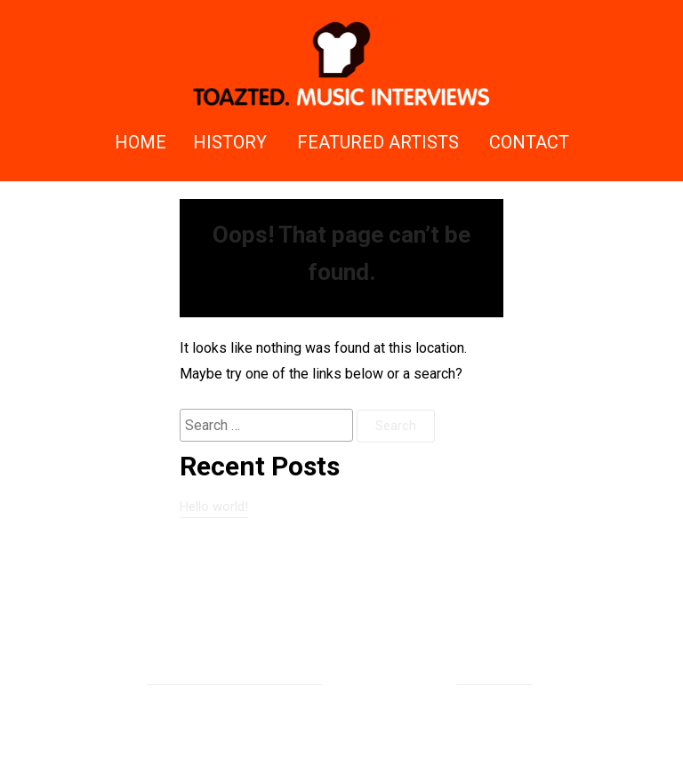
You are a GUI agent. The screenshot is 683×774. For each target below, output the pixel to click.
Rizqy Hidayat (494, 674)
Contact (529, 142)
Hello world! (214, 507)
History (230, 142)
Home (140, 142)
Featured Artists (378, 142)
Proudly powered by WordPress (234, 674)
